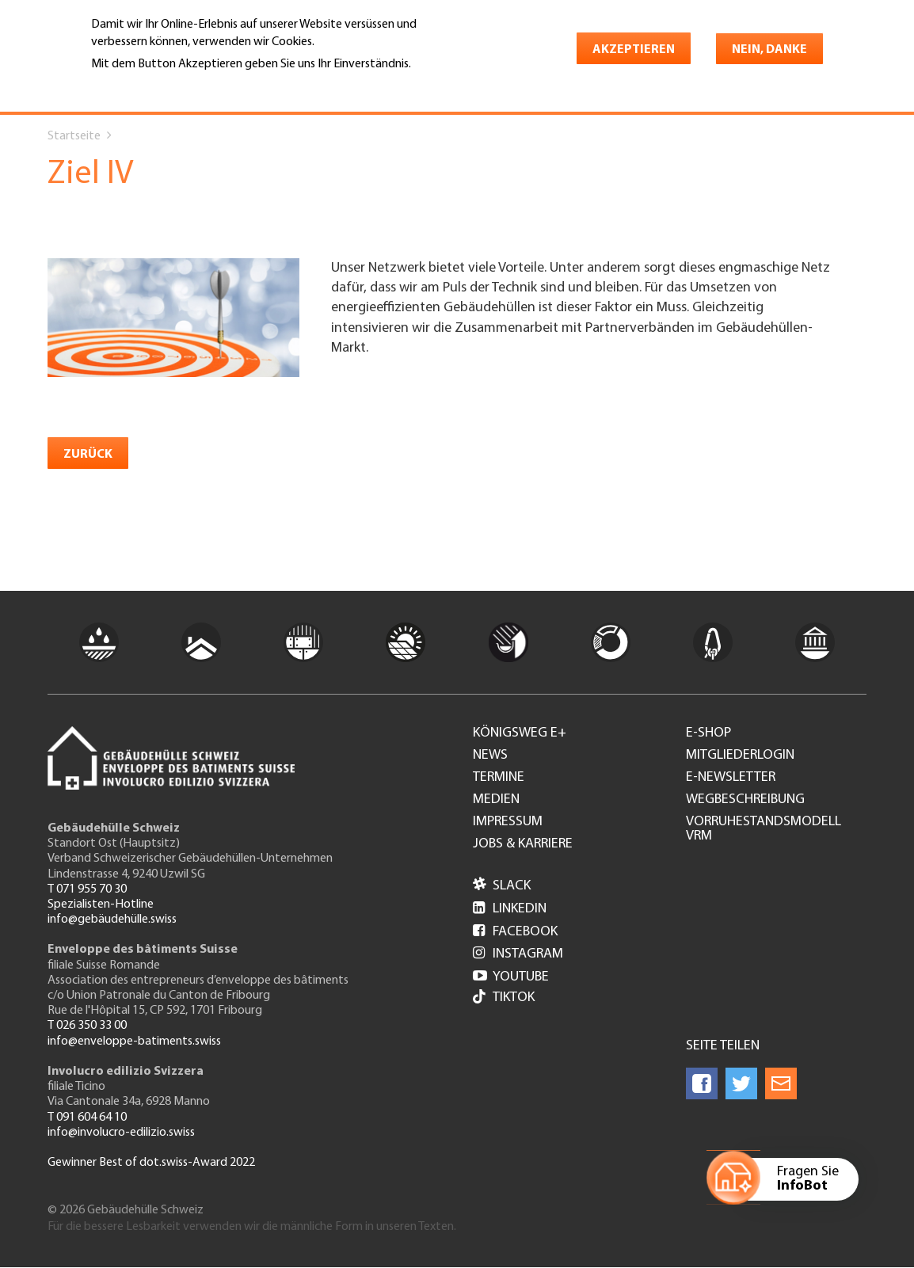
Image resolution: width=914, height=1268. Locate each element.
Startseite (74, 136)
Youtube (511, 976)
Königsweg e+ (519, 733)
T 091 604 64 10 (87, 1117)
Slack (502, 885)
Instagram (518, 953)
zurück (87, 454)
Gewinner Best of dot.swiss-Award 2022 (151, 1162)
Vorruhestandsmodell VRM (763, 829)
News (490, 755)
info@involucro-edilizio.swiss (121, 1132)
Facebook (515, 931)
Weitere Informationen (159, 86)
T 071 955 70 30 (87, 889)
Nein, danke (769, 50)
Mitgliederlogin (740, 755)
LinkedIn (509, 908)
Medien (496, 800)
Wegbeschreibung (745, 800)
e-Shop (708, 733)
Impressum (508, 822)
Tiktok (504, 998)
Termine (498, 778)
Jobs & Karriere (523, 844)
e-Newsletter (730, 778)
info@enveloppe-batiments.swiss (134, 1041)
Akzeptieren (633, 50)
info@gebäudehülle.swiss (112, 919)
